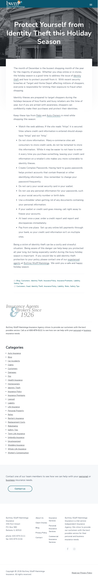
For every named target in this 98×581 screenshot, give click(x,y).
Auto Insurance (14, 353)
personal (77, 330)
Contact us (20, 488)
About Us (40, 518)
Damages (12, 372)
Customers (25, 281)
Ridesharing (13, 426)
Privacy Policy (41, 533)
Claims (11, 365)
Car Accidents (14, 361)
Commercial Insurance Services (53, 539)
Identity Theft (37, 281)
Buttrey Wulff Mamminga (37, 263)
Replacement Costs (16, 422)
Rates (10, 414)
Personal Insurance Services (53, 528)
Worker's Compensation (18, 453)
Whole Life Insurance (17, 449)
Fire (9, 376)
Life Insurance (14, 407)
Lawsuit (11, 399)
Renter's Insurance (16, 418)
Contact (39, 537)
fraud (28, 286)
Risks (67, 286)
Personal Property (16, 410)
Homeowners (14, 384)
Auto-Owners (54, 115)
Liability (77, 281)
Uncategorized (14, 441)
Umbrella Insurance (16, 437)
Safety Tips (18, 283)
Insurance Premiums (65, 281)
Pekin (39, 115)
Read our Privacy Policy (82, 573)
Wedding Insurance (16, 445)
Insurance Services (53, 519)
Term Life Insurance (16, 433)
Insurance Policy (50, 281)
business (87, 330)
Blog (18, 281)
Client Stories (41, 523)
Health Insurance (15, 380)
